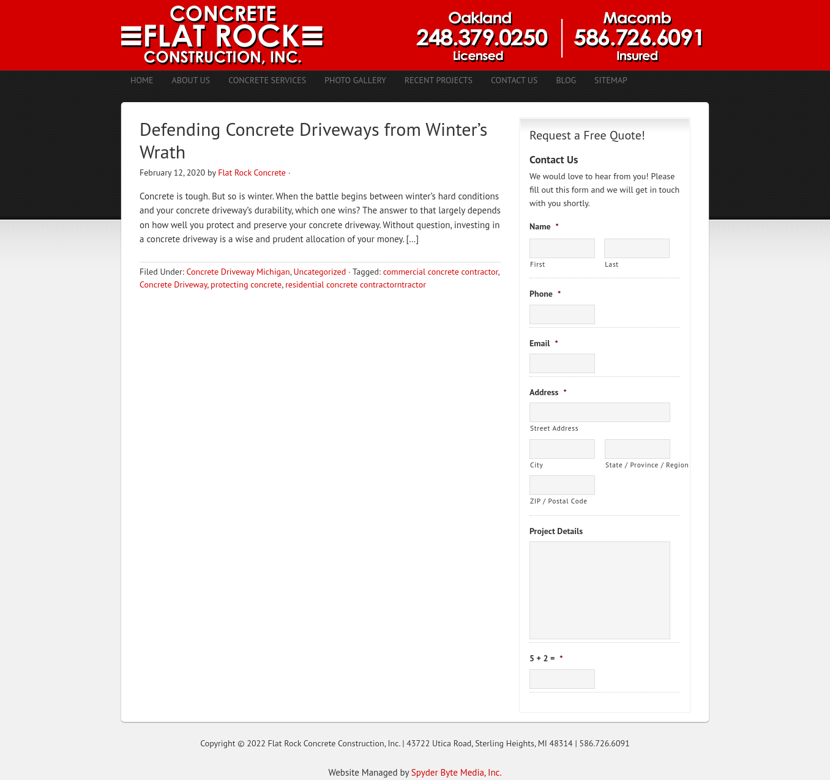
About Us (191, 80)
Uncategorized (319, 271)
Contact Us (514, 80)
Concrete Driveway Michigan (238, 271)
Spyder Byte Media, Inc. (456, 772)
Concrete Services (267, 80)
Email (543, 343)
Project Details (556, 531)
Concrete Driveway (173, 284)
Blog (566, 80)
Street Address (554, 428)
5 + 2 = (546, 658)
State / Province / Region (637, 464)
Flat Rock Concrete (252, 172)
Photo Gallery (355, 80)
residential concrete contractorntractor (355, 284)
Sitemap (610, 80)
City (536, 464)
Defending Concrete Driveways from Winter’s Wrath (313, 140)
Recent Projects (439, 80)
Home (142, 80)
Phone (545, 293)
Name (544, 226)
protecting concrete (246, 284)
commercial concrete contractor (440, 271)
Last (612, 264)
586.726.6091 (605, 743)
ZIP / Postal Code (559, 500)
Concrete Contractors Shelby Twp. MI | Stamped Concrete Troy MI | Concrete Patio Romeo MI (415, 35)
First (537, 264)
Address (548, 392)
